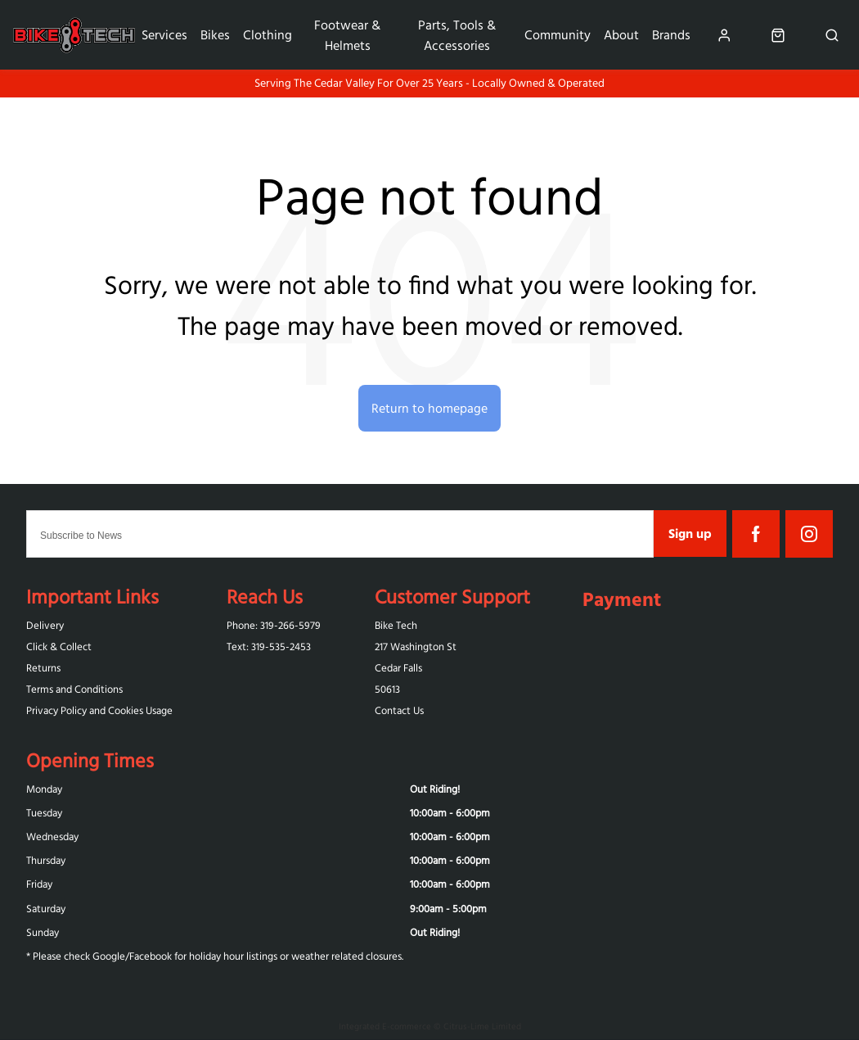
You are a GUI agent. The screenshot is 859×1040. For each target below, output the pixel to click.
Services (164, 34)
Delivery (45, 625)
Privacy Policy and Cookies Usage (99, 710)
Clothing (267, 34)
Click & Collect (59, 646)
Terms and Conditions (74, 689)
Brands (671, 34)
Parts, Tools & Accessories (457, 34)
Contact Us (399, 710)
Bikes (215, 34)
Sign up (690, 533)
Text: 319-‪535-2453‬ (269, 646)
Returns (43, 668)
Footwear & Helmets (347, 34)
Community (557, 34)
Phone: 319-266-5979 (274, 625)
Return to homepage (429, 408)
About (621, 34)
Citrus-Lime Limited (482, 1026)
